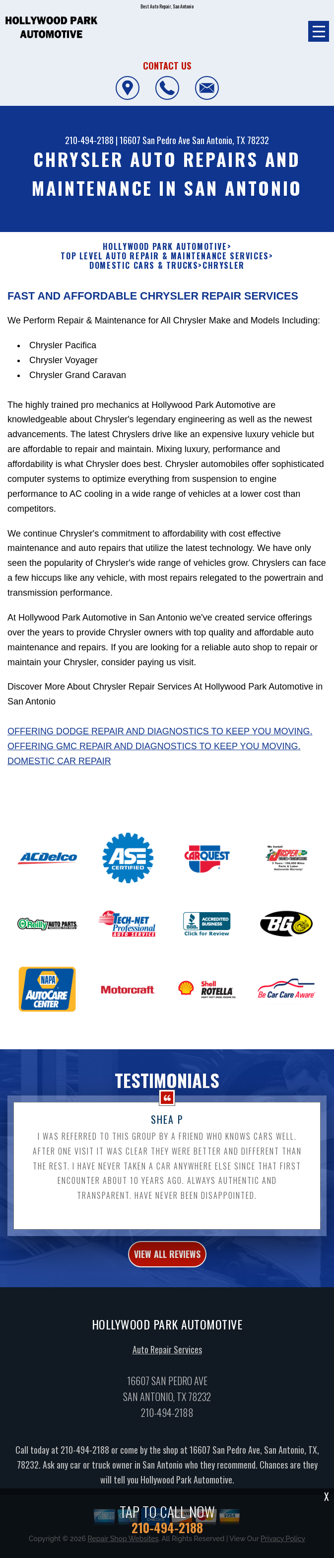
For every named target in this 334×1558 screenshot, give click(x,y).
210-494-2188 (89, 140)
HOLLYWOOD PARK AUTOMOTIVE (165, 246)
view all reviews (167, 1271)
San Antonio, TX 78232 (230, 140)
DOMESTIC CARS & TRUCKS (143, 265)
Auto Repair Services (167, 1367)
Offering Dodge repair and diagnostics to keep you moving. (159, 749)
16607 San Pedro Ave (155, 140)
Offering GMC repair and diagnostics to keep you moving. (153, 764)
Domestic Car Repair (59, 778)
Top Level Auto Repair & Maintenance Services (164, 256)
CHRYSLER (223, 265)
